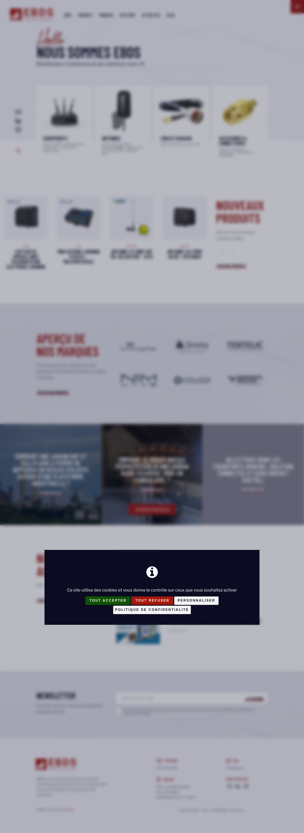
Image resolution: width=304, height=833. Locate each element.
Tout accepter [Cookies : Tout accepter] (108, 600)
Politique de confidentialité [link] (152, 609)
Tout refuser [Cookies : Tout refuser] (152, 600)
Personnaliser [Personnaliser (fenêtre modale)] (196, 600)
